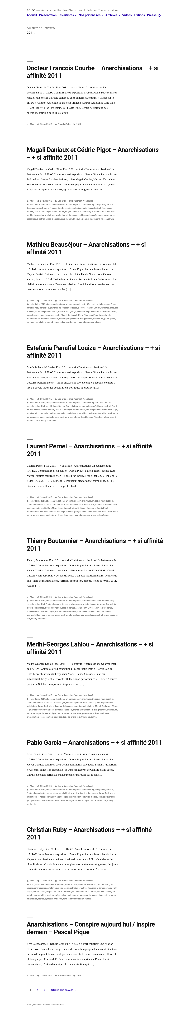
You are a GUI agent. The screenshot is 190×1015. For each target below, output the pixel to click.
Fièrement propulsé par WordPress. (48, 1004)
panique (30, 322)
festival (97, 208)
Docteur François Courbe (53, 208)
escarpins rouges (57, 702)
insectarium (56, 608)
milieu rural (84, 215)
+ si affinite (35, 204)
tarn (70, 219)
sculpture (58, 717)
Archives (111, 15)
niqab (29, 713)
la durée (58, 706)
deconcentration (34, 208)
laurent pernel (58, 211)
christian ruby (88, 204)
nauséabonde (97, 215)
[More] (159, 15)
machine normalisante (50, 315)
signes (41, 899)
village (98, 322)
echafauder (55, 504)
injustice (81, 311)
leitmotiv (75, 508)
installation (32, 706)
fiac (103, 208)
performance (75, 713)
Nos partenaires (90, 15)
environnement (75, 604)
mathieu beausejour (35, 215)
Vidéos (127, 15)
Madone (90, 706)
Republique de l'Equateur (92, 417)
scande (64, 219)
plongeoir (56, 219)
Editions (139, 15)
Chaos (113, 304)
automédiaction (89, 600)
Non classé (88, 201)
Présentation (48, 15)
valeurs (88, 899)
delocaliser (63, 308)
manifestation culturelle (104, 211)
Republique (63, 515)
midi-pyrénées (72, 215)
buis (99, 600)
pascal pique (32, 219)
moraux (75, 895)
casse (107, 304)
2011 (78, 124)
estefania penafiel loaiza (82, 208)
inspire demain (92, 311)
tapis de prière (69, 717)
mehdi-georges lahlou (55, 215)
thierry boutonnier (81, 219)
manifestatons (33, 318)
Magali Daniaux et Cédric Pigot (79, 211)
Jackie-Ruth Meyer (42, 211)
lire (87, 410)
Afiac (32, 124)
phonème (62, 417)
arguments (59, 884)
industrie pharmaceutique (38, 608)
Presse (151, 15)
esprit (68, 208)
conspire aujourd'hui (104, 204)
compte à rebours (103, 402)
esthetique (75, 888)
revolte (69, 322)
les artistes (66, 15)
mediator (100, 611)
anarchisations (58, 204)
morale (69, 615)
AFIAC (31, 10)
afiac (48, 204)
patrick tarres (45, 219)
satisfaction (32, 899)
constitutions (52, 406)
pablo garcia (109, 215)
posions (113, 615)
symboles (58, 899)
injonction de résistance (106, 504)
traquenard (95, 219)
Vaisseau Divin (107, 219)
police (62, 322)
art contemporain (73, 204)
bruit (93, 304)
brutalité (99, 304)
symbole (49, 899)
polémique (87, 713)
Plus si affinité (64, 124)
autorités (86, 304)
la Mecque (68, 706)
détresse (73, 308)
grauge (73, 311)
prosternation (33, 717)
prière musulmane (101, 713)
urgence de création (100, 515)
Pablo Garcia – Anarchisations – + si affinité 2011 (94, 742)
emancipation (40, 888)
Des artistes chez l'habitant (70, 201)
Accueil (32, 15)
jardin (96, 608)
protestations (74, 417)
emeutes (105, 308)
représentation (46, 717)
